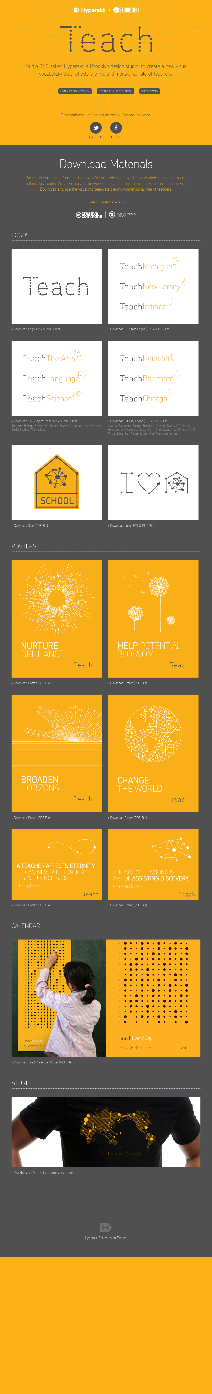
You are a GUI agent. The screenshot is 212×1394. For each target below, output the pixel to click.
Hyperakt (90, 12)
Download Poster (25, 683)
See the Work (149, 91)
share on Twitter (96, 130)
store (28, 1172)
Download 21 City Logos (126, 421)
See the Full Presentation (115, 91)
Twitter (121, 1237)
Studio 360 (122, 12)
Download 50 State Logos (127, 329)
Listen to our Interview (75, 91)
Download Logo (24, 329)
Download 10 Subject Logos (32, 421)
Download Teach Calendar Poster (36, 1062)
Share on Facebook (116, 130)
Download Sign (24, 525)
